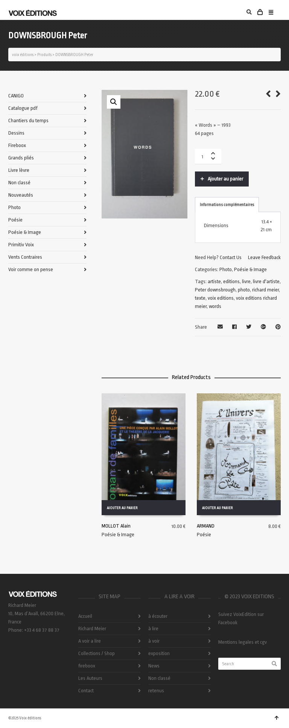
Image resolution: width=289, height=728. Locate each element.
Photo (225, 269)
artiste (214, 281)
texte (200, 298)
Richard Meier (92, 628)
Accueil (85, 616)
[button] (113, 102)
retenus (156, 690)
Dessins (16, 133)
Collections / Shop (96, 653)
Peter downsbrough (215, 290)
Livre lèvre (18, 170)
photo (244, 290)
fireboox (86, 666)
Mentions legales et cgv (242, 642)
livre (246, 281)
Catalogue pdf (23, 108)
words (215, 306)
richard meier (265, 290)
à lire (153, 628)
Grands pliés (21, 158)
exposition (159, 653)
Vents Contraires (25, 257)
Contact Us (231, 257)
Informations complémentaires (227, 204)
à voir (154, 641)
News (154, 666)
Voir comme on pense (30, 269)
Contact (86, 690)
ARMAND (205, 526)
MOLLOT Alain (116, 526)
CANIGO (16, 96)
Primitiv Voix (21, 244)
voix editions (221, 298)
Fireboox (17, 145)
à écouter (157, 616)
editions (231, 281)
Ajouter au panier (225, 179)
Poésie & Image (250, 269)
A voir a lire (89, 641)
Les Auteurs (90, 678)
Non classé (19, 182)
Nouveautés (20, 195)
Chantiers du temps (28, 120)
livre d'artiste (266, 281)
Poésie (204, 534)
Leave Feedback (264, 257)
